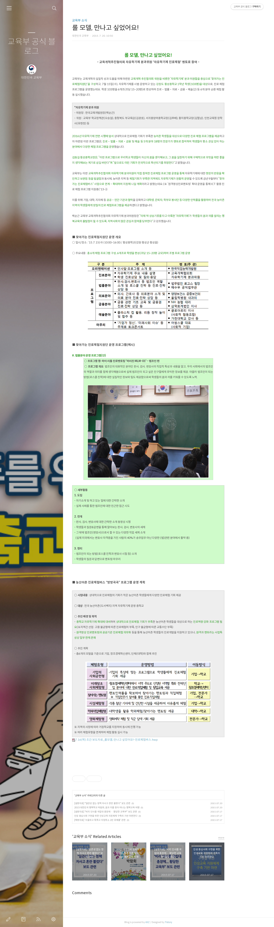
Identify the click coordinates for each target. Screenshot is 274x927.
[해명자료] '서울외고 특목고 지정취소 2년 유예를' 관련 (120, 820)
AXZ (168, 922)
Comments (102, 893)
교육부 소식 (100, 20)
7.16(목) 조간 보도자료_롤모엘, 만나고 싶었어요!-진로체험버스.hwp (135, 739)
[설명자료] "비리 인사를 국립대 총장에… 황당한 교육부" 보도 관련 (126, 811)
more (242, 837)
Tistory (188, 922)
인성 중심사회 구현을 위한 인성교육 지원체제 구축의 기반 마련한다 (126, 815)
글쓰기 (9, 919)
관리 (54, 919)
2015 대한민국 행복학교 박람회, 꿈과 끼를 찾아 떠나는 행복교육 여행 (127, 807)
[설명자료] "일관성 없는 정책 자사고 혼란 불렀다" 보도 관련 (123, 803)
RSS (39, 919)
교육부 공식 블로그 (32, 46)
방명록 (24, 919)
